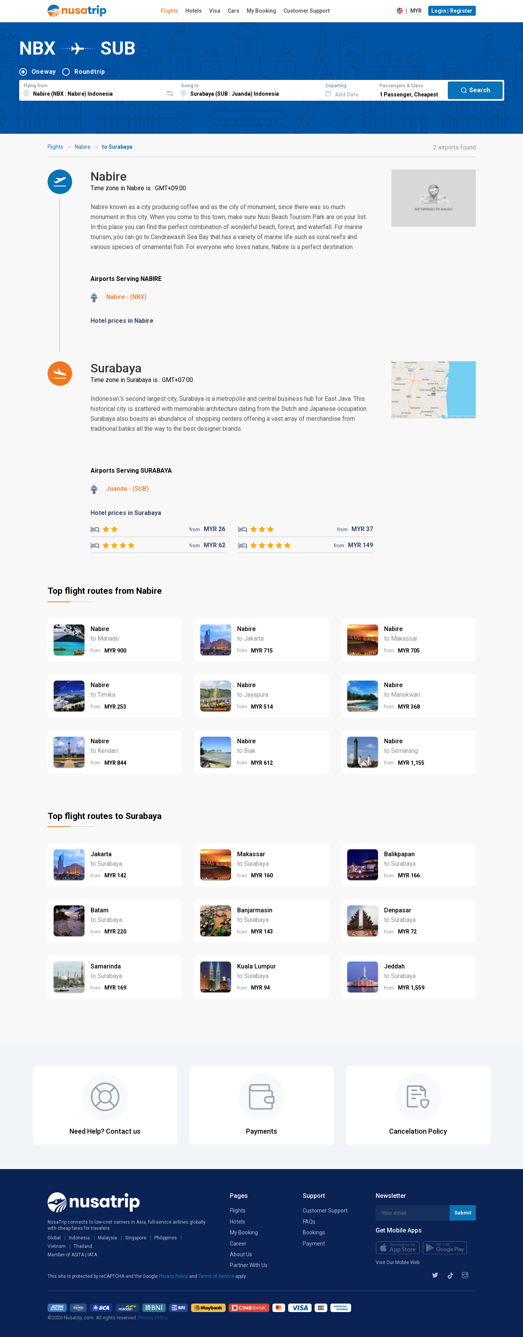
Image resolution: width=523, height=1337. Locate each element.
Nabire (83, 147)
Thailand (83, 1246)
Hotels (193, 11)
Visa (214, 11)
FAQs (309, 1222)
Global (54, 1238)
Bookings (314, 1232)
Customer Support (307, 11)
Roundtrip (89, 71)
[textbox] (91, 89)
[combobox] (91, 89)
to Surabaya (117, 147)
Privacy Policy (174, 1276)
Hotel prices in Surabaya (126, 513)
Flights (169, 11)
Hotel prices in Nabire (122, 320)
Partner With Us (248, 1265)
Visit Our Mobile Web (397, 1262)
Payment (314, 1244)
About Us (241, 1254)
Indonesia (79, 1238)
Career (238, 1244)
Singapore (135, 1238)
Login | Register (452, 11)
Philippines (165, 1238)
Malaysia (107, 1238)
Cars (233, 11)
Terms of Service (216, 1276)
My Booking (261, 11)
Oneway (43, 71)
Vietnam (57, 1246)
